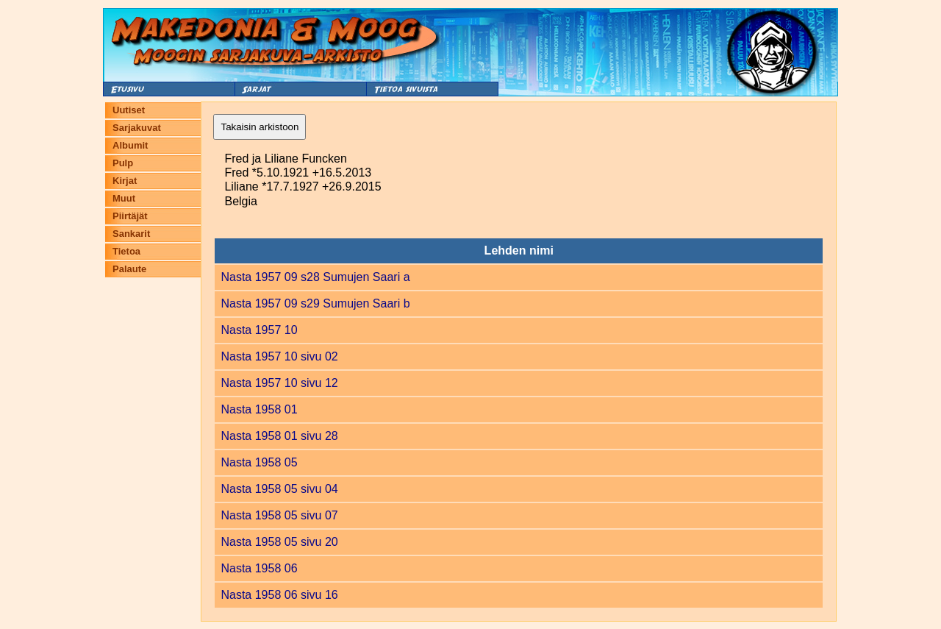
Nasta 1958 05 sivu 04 (279, 489)
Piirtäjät (130, 215)
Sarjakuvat (136, 127)
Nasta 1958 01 (259, 409)
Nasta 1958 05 (259, 462)
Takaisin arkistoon (259, 126)
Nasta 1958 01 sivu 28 (279, 436)
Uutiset (128, 110)
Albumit (130, 145)
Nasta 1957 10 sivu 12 (279, 383)
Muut (123, 198)
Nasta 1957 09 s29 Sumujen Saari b (315, 303)
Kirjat (124, 180)
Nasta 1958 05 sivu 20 (279, 542)
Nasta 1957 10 (259, 330)
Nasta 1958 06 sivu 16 (279, 595)
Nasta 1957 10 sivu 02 (279, 356)
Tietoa (126, 251)
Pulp (122, 162)
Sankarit (131, 233)
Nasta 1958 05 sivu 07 (279, 515)
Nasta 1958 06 (259, 568)
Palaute (129, 268)
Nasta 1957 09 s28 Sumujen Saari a (315, 277)
